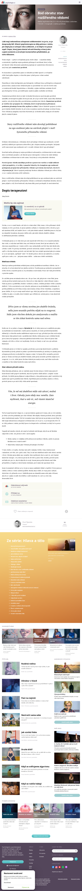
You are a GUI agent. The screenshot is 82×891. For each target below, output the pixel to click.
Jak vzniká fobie (29, 732)
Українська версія (57, 871)
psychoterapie (62, 62)
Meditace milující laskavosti (19, 551)
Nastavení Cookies (75, 879)
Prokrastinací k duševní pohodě (20, 577)
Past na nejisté (28, 698)
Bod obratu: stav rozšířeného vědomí (22, 569)
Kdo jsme (42, 850)
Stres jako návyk (16, 611)
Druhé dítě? (27, 749)
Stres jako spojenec (17, 590)
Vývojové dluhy (59, 694)
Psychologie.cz (8, 2)
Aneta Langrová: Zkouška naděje (66, 765)
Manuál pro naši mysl (61, 675)
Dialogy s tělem (15, 564)
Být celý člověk (15, 585)
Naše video (57, 728)
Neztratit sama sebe (31, 715)
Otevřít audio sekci (67, 722)
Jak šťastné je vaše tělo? (18, 572)
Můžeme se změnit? (25, 814)
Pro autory (42, 853)
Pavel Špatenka (63, 45)
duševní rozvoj (62, 58)
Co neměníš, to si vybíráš (34, 206)
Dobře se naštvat (60, 714)
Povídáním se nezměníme (38, 640)
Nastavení (11, 887)
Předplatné (13, 862)
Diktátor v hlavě (29, 680)
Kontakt (41, 856)
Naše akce (30, 867)
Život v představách (17, 608)
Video (30, 856)
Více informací (7, 882)
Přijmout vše (25, 887)
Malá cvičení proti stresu (18, 574)
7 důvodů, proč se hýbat (18, 595)
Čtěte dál (5, 659)
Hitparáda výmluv (16, 561)
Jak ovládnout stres (17, 554)
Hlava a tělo (12, 36)
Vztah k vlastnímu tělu (17, 613)
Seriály (31, 863)
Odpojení (22, 640)
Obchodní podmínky (63, 879)
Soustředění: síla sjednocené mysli (21, 549)
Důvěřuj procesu (8, 640)
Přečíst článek (30, 213)
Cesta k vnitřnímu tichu (18, 582)
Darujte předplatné (13, 865)
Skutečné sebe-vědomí (18, 580)
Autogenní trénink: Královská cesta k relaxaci (24, 587)
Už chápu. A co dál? (72, 640)
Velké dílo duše (8, 814)
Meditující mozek (16, 567)
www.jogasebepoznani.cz (28, 526)
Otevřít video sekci (67, 795)
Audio (30, 853)
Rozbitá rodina (28, 663)
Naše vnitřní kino (16, 559)
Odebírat (76, 859)
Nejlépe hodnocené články (41, 836)
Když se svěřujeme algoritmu (35, 766)
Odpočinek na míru (16, 598)
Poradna (31, 860)
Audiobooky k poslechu (62, 659)
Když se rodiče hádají (31, 783)
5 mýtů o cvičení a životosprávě (20, 606)
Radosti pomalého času (18, 600)
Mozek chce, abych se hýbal (19, 556)
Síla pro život (15, 593)
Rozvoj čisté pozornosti (18, 546)
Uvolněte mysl (15, 603)
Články (31, 850)
